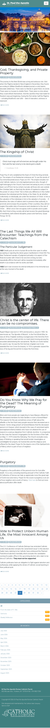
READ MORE (5, 105)
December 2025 (6, 658)
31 (33, 593)
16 (15, 589)
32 (38, 593)
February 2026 (5, 650)
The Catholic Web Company (32, 703)
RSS (47, 612)
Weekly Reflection (7, 617)
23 (47, 589)
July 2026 (4, 631)
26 (11, 593)
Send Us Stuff (6, 705)
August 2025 (5, 673)
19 (29, 589)
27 (15, 593)
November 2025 (6, 661)
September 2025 (6, 669)
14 (7, 589)
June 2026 (4, 635)
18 (24, 589)
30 (29, 593)
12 (46, 585)
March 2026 (5, 646)
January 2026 (5, 654)
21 (38, 589)
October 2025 (5, 665)
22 (42, 589)
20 (33, 589)
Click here (32, 480)
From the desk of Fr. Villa (9, 610)
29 (24, 593)
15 (11, 589)
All (1, 606)
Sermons (4, 614)
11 (42, 585)
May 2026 (4, 638)
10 (37, 585)
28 (20, 593)
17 (20, 589)
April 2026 (4, 642)
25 (7, 593)
